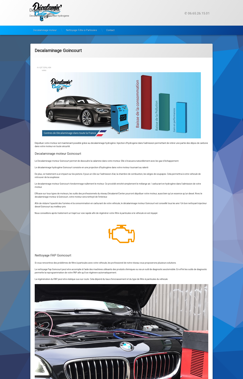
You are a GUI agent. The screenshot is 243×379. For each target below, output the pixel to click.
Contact (110, 30)
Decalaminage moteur (45, 30)
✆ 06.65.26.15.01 (197, 13)
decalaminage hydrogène (103, 143)
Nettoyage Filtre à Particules (81, 30)
